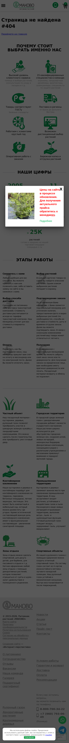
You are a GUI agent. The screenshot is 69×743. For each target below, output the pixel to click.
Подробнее (46, 221)
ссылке (48, 735)
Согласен (29, 737)
